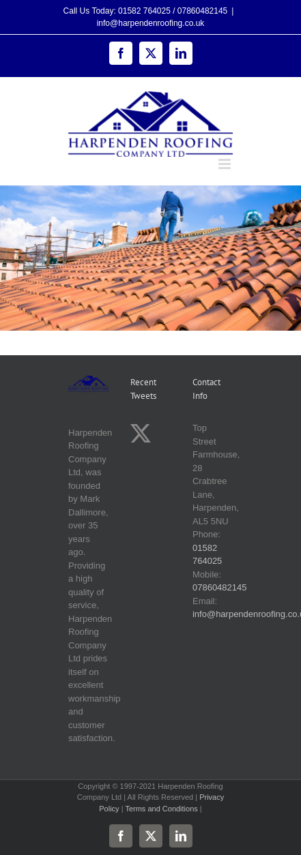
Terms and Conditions (161, 809)
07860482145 (219, 587)
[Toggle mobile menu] (225, 164)
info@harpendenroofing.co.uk (151, 23)
